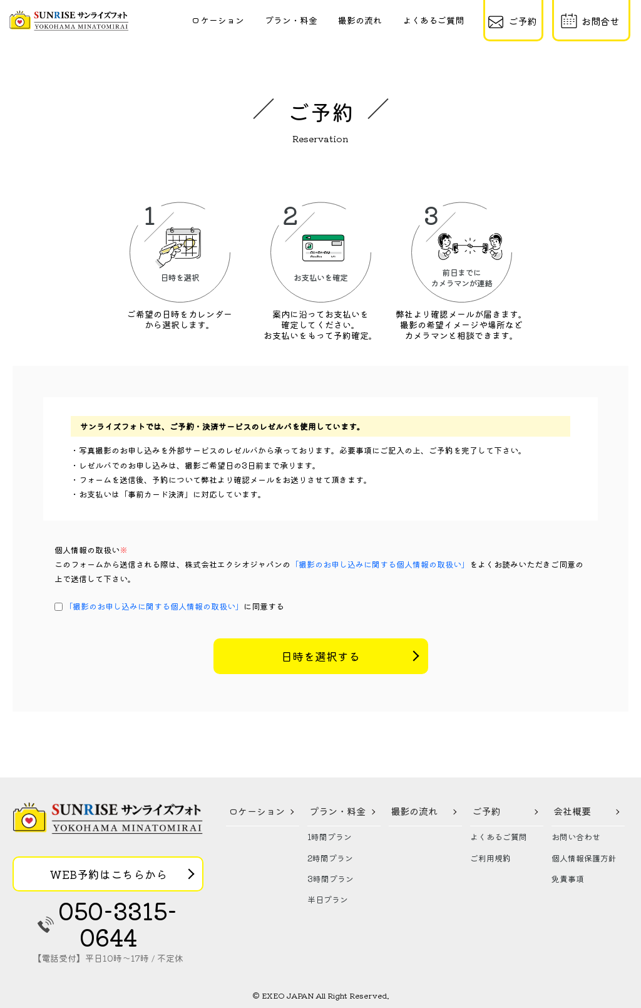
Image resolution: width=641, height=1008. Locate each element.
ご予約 (486, 811)
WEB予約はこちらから (108, 874)
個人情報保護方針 (584, 858)
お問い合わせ (575, 837)
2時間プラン (330, 858)
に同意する (174, 606)
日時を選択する (320, 656)
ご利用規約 (490, 858)
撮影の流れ (360, 20)
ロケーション (218, 20)
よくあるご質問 (433, 20)
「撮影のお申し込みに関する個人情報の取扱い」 (379, 564)
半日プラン (327, 899)
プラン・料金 (291, 20)
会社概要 (572, 811)
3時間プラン (330, 879)
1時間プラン (329, 837)
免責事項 (567, 879)
